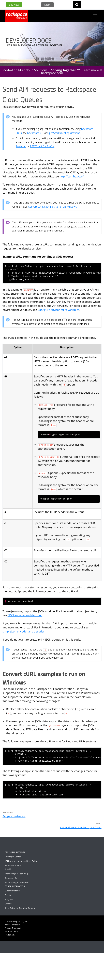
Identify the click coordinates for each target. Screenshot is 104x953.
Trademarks (10, 934)
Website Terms (11, 931)
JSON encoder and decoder (25, 615)
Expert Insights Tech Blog (16, 873)
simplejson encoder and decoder (23, 631)
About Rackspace (12, 924)
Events (8, 895)
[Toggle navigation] (95, 16)
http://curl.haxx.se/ (72, 176)
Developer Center (13, 856)
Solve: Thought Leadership (17, 882)
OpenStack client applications (63, 133)
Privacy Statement (13, 928)
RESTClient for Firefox (42, 146)
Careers (8, 903)
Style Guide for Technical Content (20, 908)
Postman (21, 146)
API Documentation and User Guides (21, 861)
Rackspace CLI (35, 133)
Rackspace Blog (12, 878)
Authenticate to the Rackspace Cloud (80, 827)
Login (47, 4)
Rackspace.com (52, 73)
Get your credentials (14, 816)
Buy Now (14, 4)
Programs (9, 899)
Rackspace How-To (13, 865)
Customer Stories (12, 890)
